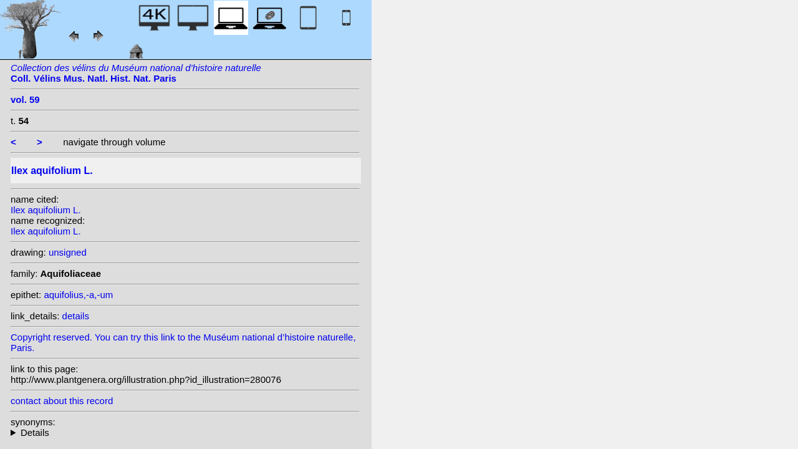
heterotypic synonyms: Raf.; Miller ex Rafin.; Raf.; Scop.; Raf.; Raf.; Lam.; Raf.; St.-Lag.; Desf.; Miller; (185, 432)
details (75, 316)
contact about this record (62, 400)
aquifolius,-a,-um (78, 294)
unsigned (68, 252)
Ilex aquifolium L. (46, 210)
